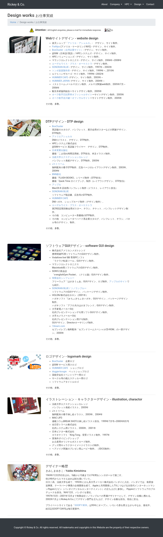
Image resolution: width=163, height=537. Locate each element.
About (104, 4)
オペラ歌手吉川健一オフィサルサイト (71, 98)
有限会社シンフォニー (63, 278)
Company (115, 4)
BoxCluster (57, 126)
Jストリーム (58, 164)
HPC (127, 4)
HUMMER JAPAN (61, 81)
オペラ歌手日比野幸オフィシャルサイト (72, 94)
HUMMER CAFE (60, 77)
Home (13, 22)
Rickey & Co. (16, 4)
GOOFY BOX (81, 505)
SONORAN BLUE (60, 67)
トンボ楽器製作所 (61, 70)
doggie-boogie (59, 371)
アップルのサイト (118, 281)
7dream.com (58, 326)
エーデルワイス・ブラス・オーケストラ (72, 63)
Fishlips (56, 46)
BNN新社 (56, 174)
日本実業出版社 (60, 150)
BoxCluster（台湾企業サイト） (67, 50)
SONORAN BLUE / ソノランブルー (69, 288)
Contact (150, 4)
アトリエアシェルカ (62, 136)
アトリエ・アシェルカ (79, 43)
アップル (56, 184)
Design (138, 4)
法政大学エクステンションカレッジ (70, 157)
